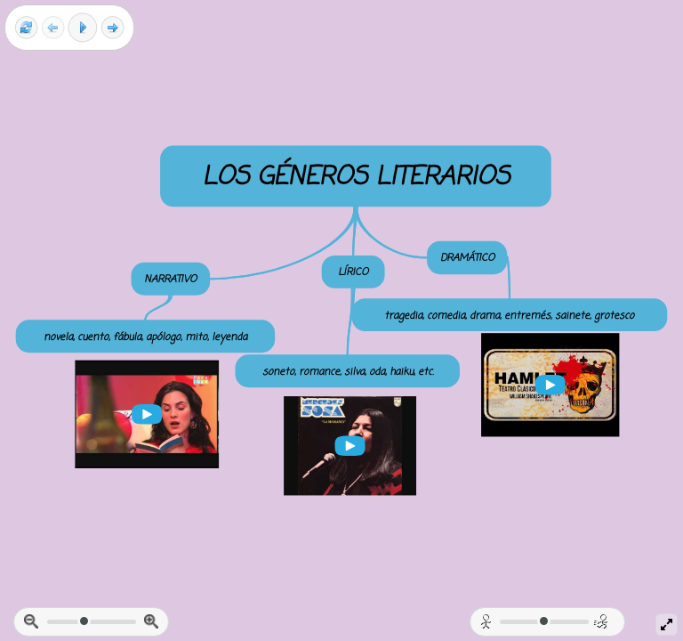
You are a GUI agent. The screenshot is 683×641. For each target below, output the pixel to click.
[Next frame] (112, 28)
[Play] (83, 27)
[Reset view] (26, 28)
